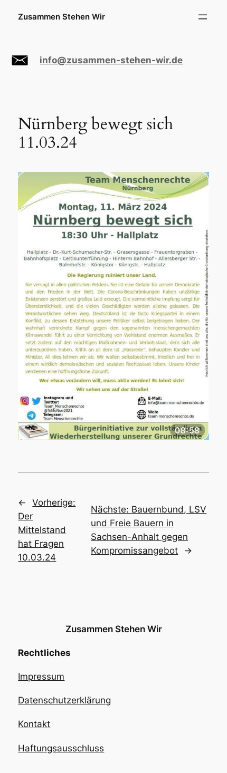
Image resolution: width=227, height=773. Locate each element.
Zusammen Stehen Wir (61, 17)
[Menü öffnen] (202, 17)
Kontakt (34, 724)
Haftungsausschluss (61, 748)
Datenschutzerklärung (64, 700)
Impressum (41, 676)
